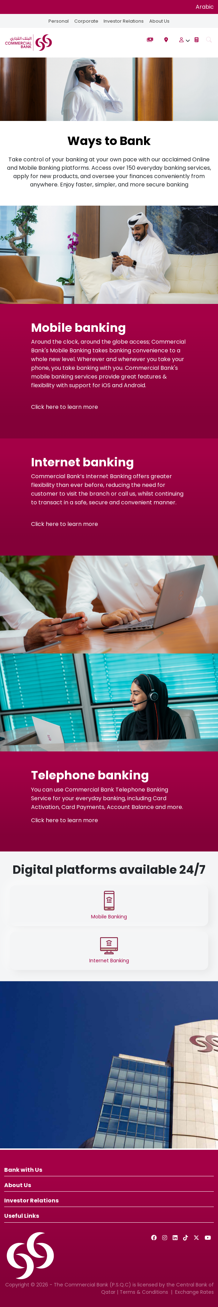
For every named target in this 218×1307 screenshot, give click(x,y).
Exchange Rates (194, 1292)
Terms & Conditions (144, 1292)
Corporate (86, 21)
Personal (58, 21)
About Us (159, 21)
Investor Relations (124, 21)
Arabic (205, 7)
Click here (45, 407)
